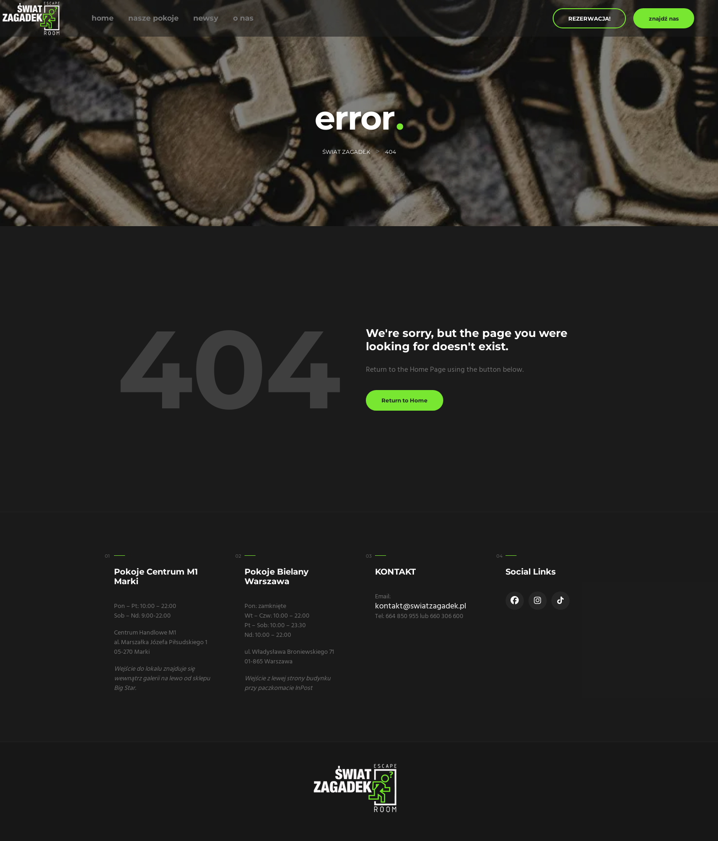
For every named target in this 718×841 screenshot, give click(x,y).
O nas (243, 18)
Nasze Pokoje (153, 18)
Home (103, 18)
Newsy (205, 18)
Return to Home (404, 400)
